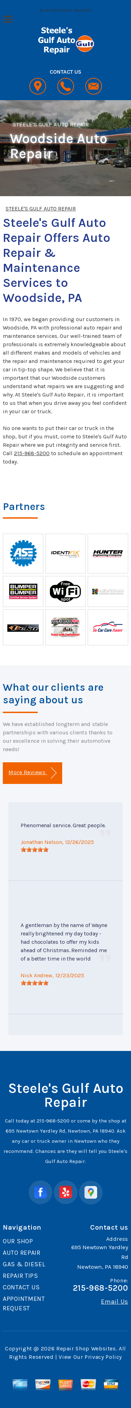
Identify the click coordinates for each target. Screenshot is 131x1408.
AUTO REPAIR (22, 1253)
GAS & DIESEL (24, 1264)
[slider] (35, 849)
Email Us (114, 1301)
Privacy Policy (103, 1357)
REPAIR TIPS (20, 1276)
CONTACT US (21, 1287)
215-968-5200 (32, 453)
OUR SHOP (18, 1241)
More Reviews (32, 773)
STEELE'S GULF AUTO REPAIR (51, 124)
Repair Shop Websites (86, 1348)
